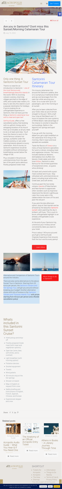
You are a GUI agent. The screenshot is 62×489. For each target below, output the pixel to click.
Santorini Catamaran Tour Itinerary (43, 82)
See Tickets (54, 4)
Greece (50, 146)
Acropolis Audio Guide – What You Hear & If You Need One (11, 446)
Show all (54, 21)
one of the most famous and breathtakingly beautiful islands (16, 90)
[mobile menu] (41, 3)
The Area (36, 477)
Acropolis (36, 475)
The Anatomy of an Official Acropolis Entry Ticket (30, 440)
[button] (60, 14)
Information (51, 470)
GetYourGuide (8, 121)
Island (40, 186)
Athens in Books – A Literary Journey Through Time (49, 444)
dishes (38, 161)
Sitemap (36, 480)
